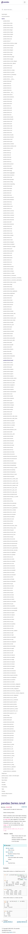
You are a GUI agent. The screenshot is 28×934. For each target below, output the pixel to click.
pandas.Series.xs (7, 105)
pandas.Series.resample (8, 420)
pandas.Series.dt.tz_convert (9, 512)
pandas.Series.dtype (8, 29)
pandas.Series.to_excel (8, 751)
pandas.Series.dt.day (8, 447)
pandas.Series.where (8, 333)
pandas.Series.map (7, 177)
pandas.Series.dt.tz (7, 498)
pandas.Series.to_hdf (8, 757)
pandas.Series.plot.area (8, 722)
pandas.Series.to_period (8, 72)
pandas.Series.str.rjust (8, 621)
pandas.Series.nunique (8, 271)
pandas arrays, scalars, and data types (10, 775)
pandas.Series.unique (8, 268)
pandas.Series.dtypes (8, 50)
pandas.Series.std (7, 259)
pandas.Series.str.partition (9, 605)
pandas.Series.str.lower (8, 594)
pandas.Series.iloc (7, 90)
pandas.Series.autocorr (8, 197)
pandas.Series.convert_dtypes (10, 61)
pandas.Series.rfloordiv (8, 137)
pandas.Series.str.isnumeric (9, 670)
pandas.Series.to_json (8, 762)
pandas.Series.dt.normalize (9, 514)
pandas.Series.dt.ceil (8, 523)
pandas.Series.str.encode (9, 568)
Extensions (4, 795)
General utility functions (7, 793)
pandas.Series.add (7, 108)
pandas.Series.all (7, 192)
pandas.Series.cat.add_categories (11, 688)
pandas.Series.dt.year (8, 443)
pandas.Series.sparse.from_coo (10, 710)
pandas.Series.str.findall (8, 579)
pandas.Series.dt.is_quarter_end (10, 485)
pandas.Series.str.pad (8, 603)
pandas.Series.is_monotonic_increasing (12, 277)
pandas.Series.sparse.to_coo (9, 713)
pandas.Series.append (8, 402)
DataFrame (4, 773)
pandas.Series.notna (8, 362)
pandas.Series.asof (7, 411)
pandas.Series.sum (7, 262)
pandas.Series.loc (7, 88)
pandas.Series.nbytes (8, 34)
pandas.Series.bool (7, 67)
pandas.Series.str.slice (8, 628)
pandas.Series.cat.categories (9, 677)
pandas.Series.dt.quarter (8, 476)
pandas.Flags (6, 715)
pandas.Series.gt (7, 152)
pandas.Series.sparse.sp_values (10, 708)
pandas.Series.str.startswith (9, 637)
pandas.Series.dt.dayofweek (9, 465)
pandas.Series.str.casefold (9, 554)
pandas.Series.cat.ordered (9, 679)
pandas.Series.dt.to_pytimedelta (10, 547)
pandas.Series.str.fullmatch (9, 581)
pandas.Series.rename (8, 315)
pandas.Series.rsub (7, 128)
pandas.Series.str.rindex (8, 619)
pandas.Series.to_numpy (8, 70)
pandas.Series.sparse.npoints (10, 702)
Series (3, 18)
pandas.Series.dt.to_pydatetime (10, 507)
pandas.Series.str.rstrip (8, 626)
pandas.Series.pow (7, 123)
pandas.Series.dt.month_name (10, 525)
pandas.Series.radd (7, 125)
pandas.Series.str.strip (8, 639)
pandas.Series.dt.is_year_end (10, 489)
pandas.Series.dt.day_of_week (10, 467)
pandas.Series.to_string (8, 764)
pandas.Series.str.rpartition (9, 623)
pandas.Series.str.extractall (9, 574)
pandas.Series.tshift (7, 431)
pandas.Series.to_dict (8, 748)
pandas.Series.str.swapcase (9, 641)
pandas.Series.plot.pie (8, 739)
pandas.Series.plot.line (8, 737)
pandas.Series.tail (7, 329)
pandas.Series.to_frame (8, 753)
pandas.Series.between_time (9, 429)
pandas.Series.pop (7, 101)
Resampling (4, 786)
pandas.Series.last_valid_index (10, 418)
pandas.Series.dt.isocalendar (9, 503)
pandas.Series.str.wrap (8, 650)
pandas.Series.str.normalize (9, 601)
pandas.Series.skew (7, 257)
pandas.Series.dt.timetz (8, 440)
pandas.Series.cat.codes (8, 681)
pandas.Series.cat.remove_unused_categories (13, 693)
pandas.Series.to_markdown (9, 771)
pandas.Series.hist (7, 742)
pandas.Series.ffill (7, 351)
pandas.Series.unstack (8, 387)
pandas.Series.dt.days (8, 536)
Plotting (3, 791)
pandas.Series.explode (8, 389)
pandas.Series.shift (7, 414)
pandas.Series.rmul (7, 130)
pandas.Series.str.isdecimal (9, 672)
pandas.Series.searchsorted (9, 391)
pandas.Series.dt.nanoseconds (10, 543)
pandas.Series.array (7, 25)
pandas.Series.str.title (8, 643)
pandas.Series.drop (7, 286)
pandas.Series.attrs (7, 717)
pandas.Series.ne (7, 159)
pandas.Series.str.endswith (9, 570)
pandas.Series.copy (7, 65)
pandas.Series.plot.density (9, 731)
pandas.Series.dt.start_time (9, 532)
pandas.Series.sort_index (9, 382)
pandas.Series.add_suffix (9, 340)
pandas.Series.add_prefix (9, 338)
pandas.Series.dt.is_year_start (10, 487)
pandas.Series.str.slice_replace (10, 630)
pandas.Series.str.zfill (8, 652)
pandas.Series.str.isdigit (8, 659)
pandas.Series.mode (8, 239)
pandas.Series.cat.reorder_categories (11, 686)
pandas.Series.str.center (8, 559)
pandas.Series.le (7, 155)
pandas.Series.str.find (8, 576)
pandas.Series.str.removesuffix (10, 610)
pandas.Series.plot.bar (8, 724)
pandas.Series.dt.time (8, 438)
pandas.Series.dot (7, 166)
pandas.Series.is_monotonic (9, 275)
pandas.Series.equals (8, 295)
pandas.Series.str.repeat (8, 612)
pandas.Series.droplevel (8, 288)
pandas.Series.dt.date (8, 436)
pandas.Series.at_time (8, 427)
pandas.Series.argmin (8, 373)
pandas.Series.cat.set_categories (10, 695)
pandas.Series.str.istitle (8, 668)
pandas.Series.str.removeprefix (10, 608)
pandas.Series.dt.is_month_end (10, 481)
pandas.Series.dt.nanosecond (10, 458)
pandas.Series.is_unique (8, 273)
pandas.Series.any (7, 195)
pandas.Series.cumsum (8, 217)
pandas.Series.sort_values (9, 380)
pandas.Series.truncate (8, 331)
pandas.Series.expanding (9, 184)
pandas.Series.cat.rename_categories (11, 684)
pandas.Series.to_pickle (8, 744)
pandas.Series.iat (7, 85)
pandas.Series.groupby (8, 179)
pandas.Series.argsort (8, 371)
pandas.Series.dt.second (8, 454)
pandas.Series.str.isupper (9, 666)
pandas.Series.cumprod (8, 215)
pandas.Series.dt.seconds (9, 539)
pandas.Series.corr (7, 204)
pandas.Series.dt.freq (8, 501)
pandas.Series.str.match (8, 599)
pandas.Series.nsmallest (8, 244)
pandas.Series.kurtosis (8, 266)
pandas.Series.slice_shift (8, 434)
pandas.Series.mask (7, 335)
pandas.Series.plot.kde (8, 735)
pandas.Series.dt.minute (8, 451)
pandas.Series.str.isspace (9, 661)
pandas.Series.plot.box (8, 728)
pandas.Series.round (8, 148)
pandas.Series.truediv (8, 117)
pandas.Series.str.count (8, 563)
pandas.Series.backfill (8, 344)
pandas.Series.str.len (8, 590)
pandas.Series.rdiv (7, 132)
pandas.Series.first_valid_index (10, 416)
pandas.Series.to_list (8, 76)
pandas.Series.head (7, 300)
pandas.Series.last (7, 309)
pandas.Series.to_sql (8, 760)
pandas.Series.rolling (8, 181)
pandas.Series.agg (7, 170)
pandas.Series (6, 21)
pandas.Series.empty (8, 47)
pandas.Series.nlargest (8, 242)
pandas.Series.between (8, 199)
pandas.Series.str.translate (9, 646)
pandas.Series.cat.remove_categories (11, 690)
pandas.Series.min (7, 237)
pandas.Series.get (7, 81)
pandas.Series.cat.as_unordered (10, 699)
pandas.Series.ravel (7, 393)
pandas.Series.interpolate (9, 355)
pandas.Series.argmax (8, 376)
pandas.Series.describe (8, 219)
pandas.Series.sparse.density (10, 704)
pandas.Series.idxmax (8, 302)
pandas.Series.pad (7, 367)
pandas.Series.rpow (7, 141)
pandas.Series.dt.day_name (9, 527)
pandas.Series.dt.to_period (9, 505)
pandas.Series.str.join (8, 588)
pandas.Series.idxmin (8, 304)
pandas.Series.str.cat (8, 556)
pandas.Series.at (7, 83)
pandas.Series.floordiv (8, 119)
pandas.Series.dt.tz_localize (9, 509)
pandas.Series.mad (7, 228)
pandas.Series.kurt (7, 226)
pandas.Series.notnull (8, 364)
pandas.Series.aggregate (9, 172)
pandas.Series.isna (7, 358)
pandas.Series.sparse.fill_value (10, 706)
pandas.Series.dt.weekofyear (9, 463)
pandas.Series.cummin (8, 213)
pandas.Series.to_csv (8, 746)
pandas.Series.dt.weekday (9, 469)
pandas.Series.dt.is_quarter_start (10, 483)
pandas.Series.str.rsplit (8, 635)
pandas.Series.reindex (8, 311)
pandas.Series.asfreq (8, 409)
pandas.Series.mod (7, 121)
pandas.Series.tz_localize (9, 425)
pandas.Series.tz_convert (9, 422)
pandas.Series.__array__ (9, 79)
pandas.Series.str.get (8, 583)
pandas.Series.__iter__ (8, 92)
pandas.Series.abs (7, 190)
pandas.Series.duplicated (9, 293)
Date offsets (4, 780)
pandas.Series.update (8, 407)
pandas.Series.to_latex (8, 768)
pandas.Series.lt (7, 150)
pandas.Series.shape (8, 32)
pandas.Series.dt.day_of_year (10, 474)
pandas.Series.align (7, 284)
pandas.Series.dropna (8, 349)
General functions (6, 16)
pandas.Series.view (7, 400)
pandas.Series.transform (8, 175)
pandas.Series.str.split (8, 632)
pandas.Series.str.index (8, 585)
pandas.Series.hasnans (8, 45)
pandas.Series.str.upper (8, 648)
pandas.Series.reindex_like (9, 313)
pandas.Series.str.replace (9, 614)
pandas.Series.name (8, 52)
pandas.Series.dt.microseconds (10, 541)
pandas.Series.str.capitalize (9, 552)
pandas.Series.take (7, 326)
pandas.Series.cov (7, 208)
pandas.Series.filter (7, 342)
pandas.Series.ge (7, 157)
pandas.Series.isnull (8, 360)
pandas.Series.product (8, 163)
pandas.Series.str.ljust (8, 592)
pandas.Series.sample (8, 322)
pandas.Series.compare (8, 405)
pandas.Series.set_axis (8, 324)
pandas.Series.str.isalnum (9, 655)
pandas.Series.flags (7, 54)
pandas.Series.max (7, 230)
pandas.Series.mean (8, 233)
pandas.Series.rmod (7, 139)
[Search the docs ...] (14, 9)
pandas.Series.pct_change (9, 246)
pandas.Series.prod (7, 248)
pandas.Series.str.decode (9, 565)
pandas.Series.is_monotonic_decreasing (12, 280)
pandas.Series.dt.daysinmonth (10, 494)
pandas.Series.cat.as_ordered (10, 697)
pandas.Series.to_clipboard (9, 766)
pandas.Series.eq (7, 161)
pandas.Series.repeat (8, 396)
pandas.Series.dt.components (10, 545)
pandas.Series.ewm (7, 186)
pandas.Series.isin (7, 306)
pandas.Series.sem (7, 255)
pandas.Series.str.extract (8, 572)
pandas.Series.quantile (8, 251)
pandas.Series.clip (7, 201)
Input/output (4, 14)
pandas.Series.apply (7, 168)
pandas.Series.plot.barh (8, 726)
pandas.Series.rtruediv (8, 134)
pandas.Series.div (7, 114)
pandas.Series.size (7, 38)
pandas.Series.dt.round (8, 518)
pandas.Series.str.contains (9, 561)
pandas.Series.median (8, 235)
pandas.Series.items (7, 94)
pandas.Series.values (8, 27)
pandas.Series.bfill (7, 347)
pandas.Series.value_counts (9, 282)
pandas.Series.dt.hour (8, 449)
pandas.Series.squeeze (8, 398)
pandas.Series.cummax (8, 210)
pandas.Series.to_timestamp (9, 74)
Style (3, 789)
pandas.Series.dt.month (8, 445)
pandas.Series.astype (8, 58)
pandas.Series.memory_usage (10, 43)
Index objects (5, 777)
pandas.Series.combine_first (9, 146)
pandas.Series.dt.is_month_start (10, 478)
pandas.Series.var (7, 264)
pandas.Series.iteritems (8, 96)
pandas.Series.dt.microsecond (10, 456)
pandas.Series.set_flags (8, 56)
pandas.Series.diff (7, 221)
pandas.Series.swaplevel (8, 384)
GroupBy (4, 784)
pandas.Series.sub (7, 110)
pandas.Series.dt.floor (8, 521)
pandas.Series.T (7, 41)
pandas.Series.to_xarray (8, 755)
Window (3, 782)
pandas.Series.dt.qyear (8, 530)
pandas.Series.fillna (7, 353)
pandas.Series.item (7, 103)
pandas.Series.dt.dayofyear (9, 472)
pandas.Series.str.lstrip (8, 597)
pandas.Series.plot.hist (8, 733)
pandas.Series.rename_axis (9, 318)
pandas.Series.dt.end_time (9, 534)
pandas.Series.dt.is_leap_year (10, 492)
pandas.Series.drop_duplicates (10, 291)
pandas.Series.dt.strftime (8, 516)
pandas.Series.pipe (7, 188)
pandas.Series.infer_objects (9, 63)
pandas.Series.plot (7, 719)
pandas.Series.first (7, 297)
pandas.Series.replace (8, 369)
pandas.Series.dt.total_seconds (10, 550)
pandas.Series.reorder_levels (10, 378)
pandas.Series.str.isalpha (9, 657)
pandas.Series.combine (8, 143)
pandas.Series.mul (7, 112)
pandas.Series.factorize (8, 224)
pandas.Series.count (8, 206)
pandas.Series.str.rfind (8, 617)
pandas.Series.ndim (7, 36)
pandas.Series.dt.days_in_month (10, 496)
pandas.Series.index (7, 23)
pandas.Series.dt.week (8, 460)
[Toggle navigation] (25, 2)
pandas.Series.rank (7, 253)
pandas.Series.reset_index (9, 320)
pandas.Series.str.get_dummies (10, 675)
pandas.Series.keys (7, 99)
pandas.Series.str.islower (9, 664)
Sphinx (11, 932)
